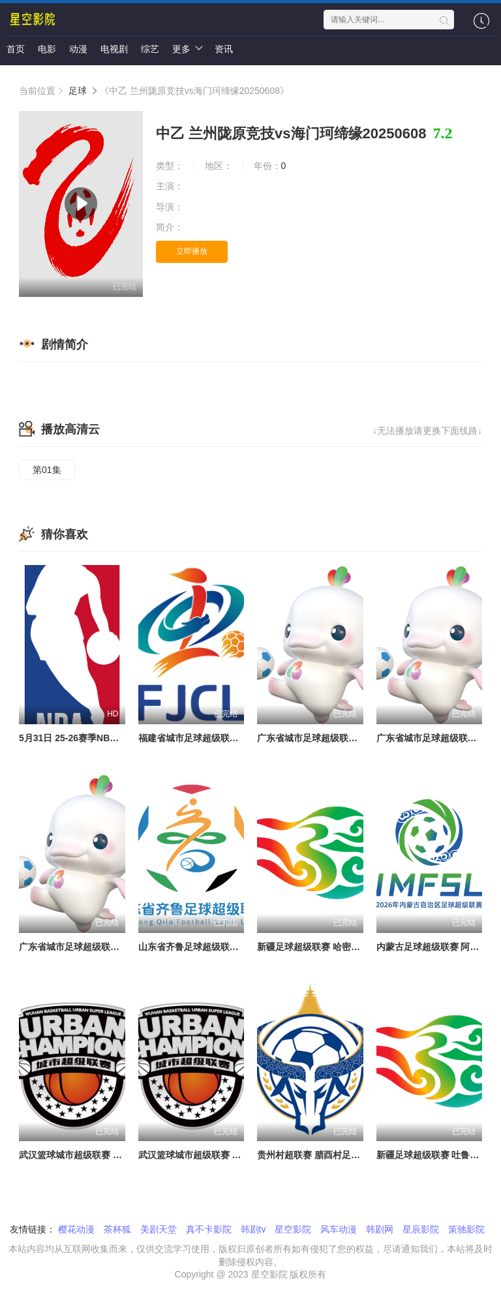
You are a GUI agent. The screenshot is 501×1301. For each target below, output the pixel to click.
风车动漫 (338, 1229)
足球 (77, 90)
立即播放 (191, 251)
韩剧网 (379, 1229)
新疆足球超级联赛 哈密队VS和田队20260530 (348, 946)
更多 (187, 48)
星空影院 (293, 1229)
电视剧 (114, 49)
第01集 (47, 470)
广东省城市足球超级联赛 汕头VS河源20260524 (353, 738)
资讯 (224, 49)
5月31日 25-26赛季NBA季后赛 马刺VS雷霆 (107, 738)
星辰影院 (420, 1229)
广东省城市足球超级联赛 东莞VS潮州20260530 (115, 946)
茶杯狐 (117, 1229)
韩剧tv (253, 1229)
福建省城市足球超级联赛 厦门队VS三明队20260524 (243, 738)
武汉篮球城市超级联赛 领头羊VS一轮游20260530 (239, 1155)
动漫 (78, 49)
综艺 (150, 49)
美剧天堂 (158, 1229)
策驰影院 (466, 1229)
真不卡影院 (209, 1229)
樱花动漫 (76, 1229)
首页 (16, 49)
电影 (47, 49)
